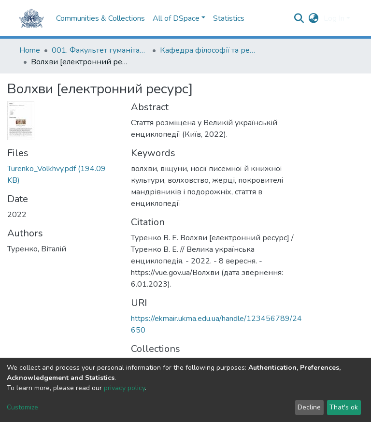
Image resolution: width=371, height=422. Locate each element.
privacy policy (124, 388)
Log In (334, 18)
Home (29, 50)
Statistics (228, 18)
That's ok (343, 407)
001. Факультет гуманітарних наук (100, 50)
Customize (22, 407)
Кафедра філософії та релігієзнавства (208, 50)
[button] (314, 18)
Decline (309, 407)
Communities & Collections (100, 18)
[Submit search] (299, 18)
